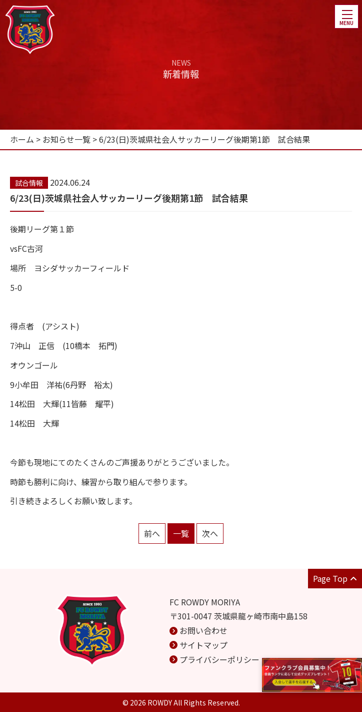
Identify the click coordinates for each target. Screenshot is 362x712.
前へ (152, 533)
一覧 (181, 533)
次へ (210, 533)
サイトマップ (204, 645)
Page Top (335, 578)
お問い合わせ (204, 630)
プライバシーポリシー (220, 659)
